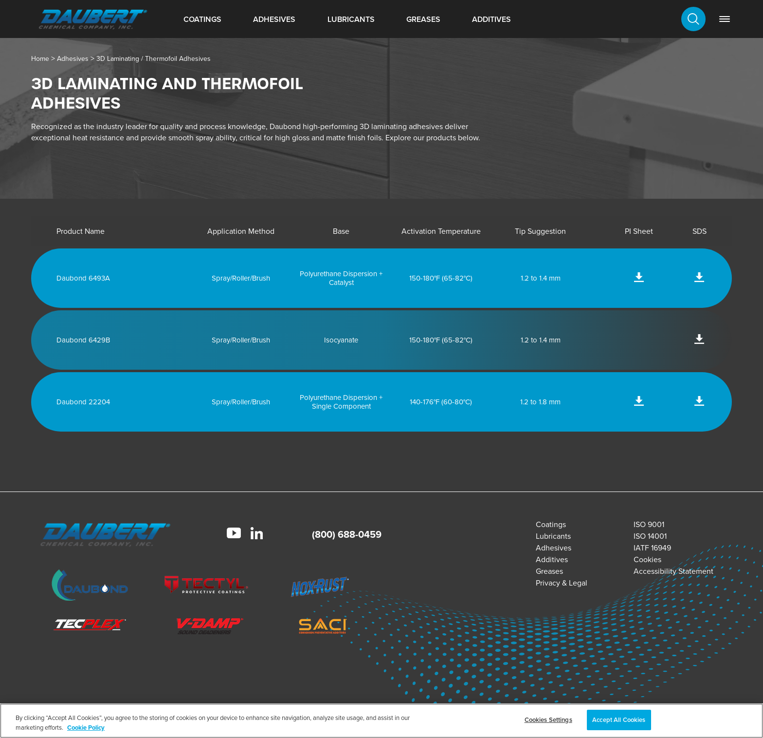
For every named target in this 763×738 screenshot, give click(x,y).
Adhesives (274, 19)
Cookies (647, 559)
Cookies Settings (548, 719)
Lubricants (351, 19)
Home (40, 59)
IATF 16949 (652, 547)
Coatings (202, 19)
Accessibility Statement (673, 571)
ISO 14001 (650, 536)
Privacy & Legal (561, 582)
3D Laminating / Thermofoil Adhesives (153, 59)
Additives (491, 19)
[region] (381, 720)
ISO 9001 (649, 524)
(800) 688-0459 (347, 534)
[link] (724, 19)
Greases (423, 19)
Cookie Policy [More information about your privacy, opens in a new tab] (86, 727)
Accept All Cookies (618, 719)
